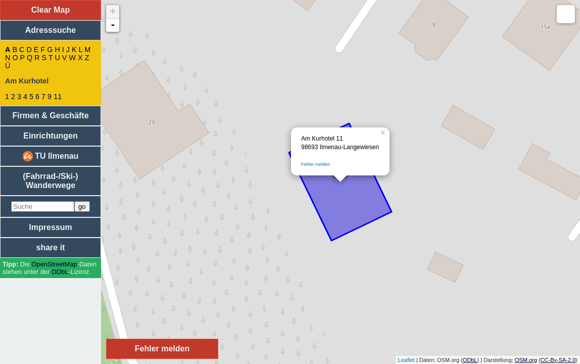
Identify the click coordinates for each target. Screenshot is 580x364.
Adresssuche (50, 30)
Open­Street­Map (54, 264)
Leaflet (406, 360)
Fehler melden (315, 164)
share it (50, 247)
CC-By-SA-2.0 (558, 360)
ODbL (60, 272)
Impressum (50, 227)
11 (58, 97)
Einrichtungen (50, 135)
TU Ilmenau (51, 156)
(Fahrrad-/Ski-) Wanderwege (50, 181)
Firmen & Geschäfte (50, 115)
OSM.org (526, 360)
